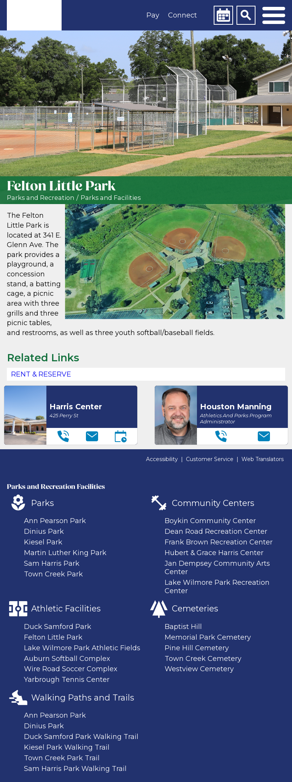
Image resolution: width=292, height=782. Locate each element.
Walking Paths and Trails (82, 697)
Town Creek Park (53, 574)
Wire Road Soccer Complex (70, 669)
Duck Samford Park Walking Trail (81, 737)
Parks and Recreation (40, 197)
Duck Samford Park (57, 626)
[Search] (246, 15)
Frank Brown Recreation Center (219, 542)
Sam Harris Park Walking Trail (75, 768)
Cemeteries (195, 608)
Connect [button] (182, 15)
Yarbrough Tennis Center (67, 679)
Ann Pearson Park (55, 521)
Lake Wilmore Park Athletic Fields (82, 648)
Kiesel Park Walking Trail (67, 747)
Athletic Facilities (66, 608)
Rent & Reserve (41, 374)
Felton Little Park (53, 637)
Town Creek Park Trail (62, 758)
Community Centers (213, 503)
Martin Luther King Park (65, 553)
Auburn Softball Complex (67, 658)
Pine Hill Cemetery (197, 648)
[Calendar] (223, 15)
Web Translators (262, 459)
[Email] (92, 436)
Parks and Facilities (111, 197)
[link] (34, 15)
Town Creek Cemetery (203, 658)
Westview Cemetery (199, 669)
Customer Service (209, 459)
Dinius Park (44, 531)
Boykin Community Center (210, 521)
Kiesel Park (43, 542)
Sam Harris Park (51, 563)
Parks (42, 503)
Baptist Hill (183, 626)
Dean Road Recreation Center (216, 531)
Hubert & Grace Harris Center (214, 553)
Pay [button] (152, 15)
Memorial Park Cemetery (208, 637)
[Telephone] (63, 436)
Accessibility (162, 459)
